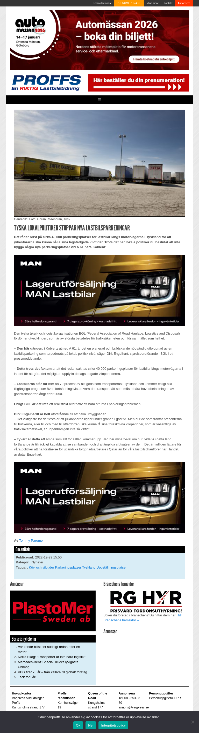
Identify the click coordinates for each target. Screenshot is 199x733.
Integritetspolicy (113, 725)
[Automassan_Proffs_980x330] (99, 40)
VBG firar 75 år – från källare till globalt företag (52, 672)
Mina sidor (153, 3)
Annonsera (184, 3)
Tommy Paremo (31, 540)
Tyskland (88, 567)
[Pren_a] (138, 82)
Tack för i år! (27, 677)
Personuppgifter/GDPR (165, 698)
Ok (78, 725)
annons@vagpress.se (134, 707)
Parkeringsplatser (68, 567)
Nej (90, 725)
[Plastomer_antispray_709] (53, 611)
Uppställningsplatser (111, 567)
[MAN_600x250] (99, 290)
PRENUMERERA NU (129, 3)
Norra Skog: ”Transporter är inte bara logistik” (52, 657)
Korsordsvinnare (102, 3)
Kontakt (168, 3)
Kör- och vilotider (41, 567)
